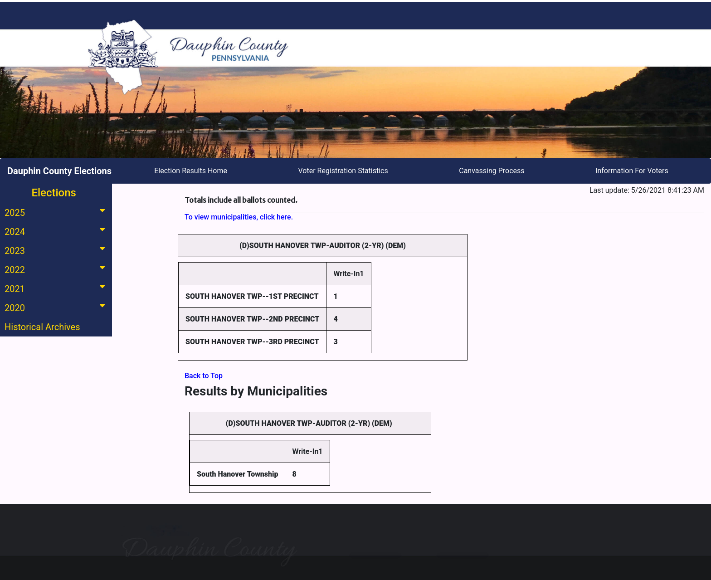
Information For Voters (631, 170)
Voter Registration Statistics (343, 170)
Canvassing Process (491, 170)
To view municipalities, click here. (239, 217)
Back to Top (204, 375)
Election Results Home (190, 170)
